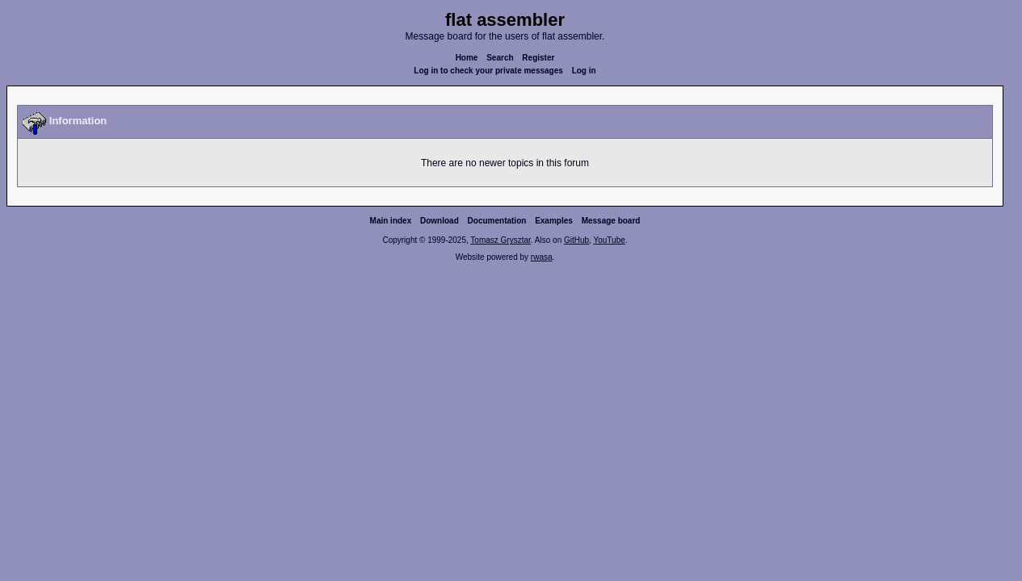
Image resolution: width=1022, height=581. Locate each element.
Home (467, 57)
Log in (584, 70)
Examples (554, 220)
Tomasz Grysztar (500, 240)
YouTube (609, 240)
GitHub (576, 240)
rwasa (542, 257)
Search (499, 57)
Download (439, 220)
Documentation (497, 220)
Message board (611, 220)
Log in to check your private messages (488, 70)
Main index (391, 220)
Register (538, 57)
